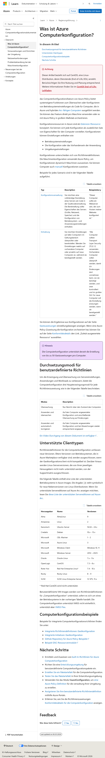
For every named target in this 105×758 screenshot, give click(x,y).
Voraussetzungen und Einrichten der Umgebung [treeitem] (21, 53)
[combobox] (18, 24)
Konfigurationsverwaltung (51, 195)
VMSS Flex (60, 607)
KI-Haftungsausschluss (11, 752)
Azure (51, 20)
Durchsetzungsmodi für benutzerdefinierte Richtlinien (64, 49)
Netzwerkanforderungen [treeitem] (18, 58)
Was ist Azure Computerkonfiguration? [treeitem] (18, 45)
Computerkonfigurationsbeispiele (55, 56)
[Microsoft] (5, 3)
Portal (73, 11)
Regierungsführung (67, 20)
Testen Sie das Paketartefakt (58, 676)
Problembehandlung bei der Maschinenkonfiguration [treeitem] (19, 64)
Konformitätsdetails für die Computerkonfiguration (69, 702)
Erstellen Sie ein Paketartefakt (59, 672)
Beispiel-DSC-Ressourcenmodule (60, 642)
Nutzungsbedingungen (38, 756)
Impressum (55, 756)
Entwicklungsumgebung (72, 664)
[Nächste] (83, 3)
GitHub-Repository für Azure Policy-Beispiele (66, 638)
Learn (42, 20)
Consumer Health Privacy (12, 756)
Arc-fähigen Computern (70, 110)
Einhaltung (45, 232)
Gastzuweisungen (48, 325)
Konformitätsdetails (61, 333)
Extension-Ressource (90, 123)
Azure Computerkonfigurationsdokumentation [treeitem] (20, 32)
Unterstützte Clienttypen (52, 53)
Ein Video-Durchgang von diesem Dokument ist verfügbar (67, 435)
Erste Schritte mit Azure (90, 11)
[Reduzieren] (33, 18)
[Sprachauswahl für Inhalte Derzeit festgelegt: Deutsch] (8, 746)
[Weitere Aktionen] (100, 20)
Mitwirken (56, 752)
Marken (69, 756)
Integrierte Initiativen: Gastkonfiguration (64, 634)
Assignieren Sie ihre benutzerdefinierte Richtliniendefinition (73, 691)
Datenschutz (68, 752)
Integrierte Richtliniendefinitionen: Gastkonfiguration (70, 631)
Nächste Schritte (49, 60)
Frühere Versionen (32, 752)
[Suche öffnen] (89, 3)
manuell (59, 166)
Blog (45, 752)
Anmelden (97, 3)
